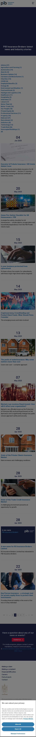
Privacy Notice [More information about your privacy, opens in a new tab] (28, 719)
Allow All (18, 724)
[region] (18, 718)
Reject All (18, 729)
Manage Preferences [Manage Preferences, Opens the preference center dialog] (18, 733)
